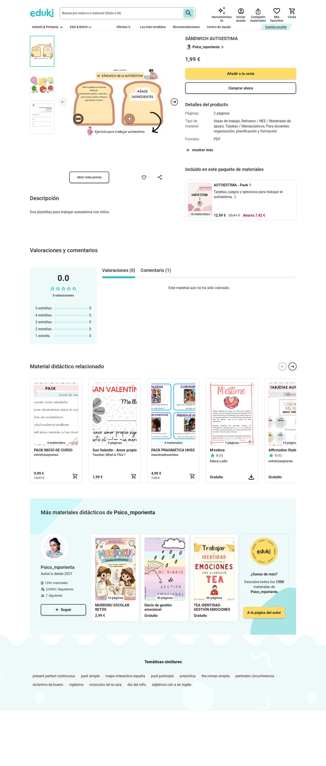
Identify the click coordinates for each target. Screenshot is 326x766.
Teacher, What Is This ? (109, 455)
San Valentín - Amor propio (115, 450)
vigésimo (76, 684)
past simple (90, 676)
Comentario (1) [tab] (156, 270)
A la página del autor (264, 612)
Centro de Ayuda (219, 27)
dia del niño (136, 684)
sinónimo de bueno (48, 684)
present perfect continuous (54, 676)
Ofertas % (123, 27)
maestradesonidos (164, 455)
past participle (162, 676)
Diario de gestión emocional (158, 607)
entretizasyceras (46, 455)
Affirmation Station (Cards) (290, 450)
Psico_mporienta (206, 47)
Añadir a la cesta (240, 74)
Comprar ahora (240, 88)
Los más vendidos (153, 27)
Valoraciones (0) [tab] (118, 270)
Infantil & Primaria (47, 27)
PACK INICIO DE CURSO (53, 450)
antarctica (188, 676)
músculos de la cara (105, 684)
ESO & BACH (80, 27)
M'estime (217, 450)
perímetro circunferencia (254, 676)
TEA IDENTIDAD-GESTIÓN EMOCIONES (212, 607)
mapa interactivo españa (125, 676)
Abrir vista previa (89, 177)
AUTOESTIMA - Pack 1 (232, 185)
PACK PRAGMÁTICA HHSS (173, 450)
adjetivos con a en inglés (171, 684)
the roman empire (215, 676)
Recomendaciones (186, 27)
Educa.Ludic (219, 461)
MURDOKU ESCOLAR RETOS (112, 607)
